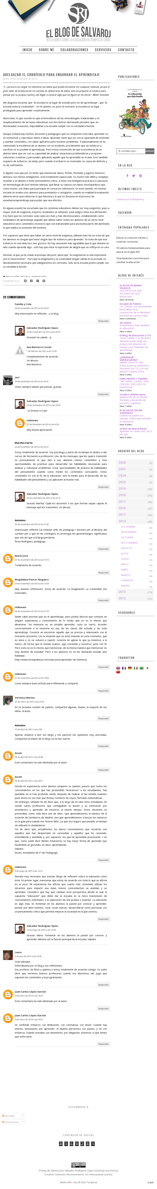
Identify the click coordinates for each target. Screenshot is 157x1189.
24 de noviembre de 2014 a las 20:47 (44, 405)
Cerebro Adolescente (133, 394)
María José (21, 555)
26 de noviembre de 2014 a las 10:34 (32, 583)
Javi (17, 377)
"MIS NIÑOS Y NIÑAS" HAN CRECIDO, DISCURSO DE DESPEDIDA (134, 384)
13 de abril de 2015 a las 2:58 (28, 729)
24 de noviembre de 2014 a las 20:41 (32, 381)
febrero (127, 580)
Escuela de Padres (130, 303)
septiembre (129, 542)
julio (124, 553)
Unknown (32, 420)
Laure (18, 952)
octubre (127, 537)
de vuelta (125, 322)
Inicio (27, 49)
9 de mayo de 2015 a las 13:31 (29, 871)
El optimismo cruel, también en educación (134, 327)
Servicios (103, 49)
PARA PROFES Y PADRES (133, 378)
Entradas (8, 1115)
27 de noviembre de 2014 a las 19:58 (32, 678)
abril (125, 569)
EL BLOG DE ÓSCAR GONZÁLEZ (131, 411)
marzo (126, 575)
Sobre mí (46, 49)
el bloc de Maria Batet (133, 428)
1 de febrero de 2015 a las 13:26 (42, 351)
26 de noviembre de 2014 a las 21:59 (32, 611)
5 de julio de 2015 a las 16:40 (28, 956)
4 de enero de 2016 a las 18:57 (29, 995)
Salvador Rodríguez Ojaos (42, 327)
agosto (126, 548)
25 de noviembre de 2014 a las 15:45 (32, 524)
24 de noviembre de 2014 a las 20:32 (32, 308)
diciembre (128, 526)
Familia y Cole (23, 304)
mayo (125, 564)
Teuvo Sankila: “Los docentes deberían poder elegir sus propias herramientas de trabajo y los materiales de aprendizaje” (135, 344)
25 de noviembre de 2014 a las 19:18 (32, 559)
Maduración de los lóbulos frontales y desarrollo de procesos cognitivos (134, 400)
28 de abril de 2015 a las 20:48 (29, 757)
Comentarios (10, 1122)
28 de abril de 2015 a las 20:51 (29, 780)
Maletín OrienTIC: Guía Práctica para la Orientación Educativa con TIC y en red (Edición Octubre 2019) (134, 367)
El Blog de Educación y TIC (135, 335)
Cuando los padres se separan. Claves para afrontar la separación (135, 418)
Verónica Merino (25, 697)
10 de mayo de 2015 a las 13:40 (41, 930)
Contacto (126, 49)
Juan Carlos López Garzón (30, 991)
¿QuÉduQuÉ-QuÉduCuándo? (129, 358)
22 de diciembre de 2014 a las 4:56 (43, 424)
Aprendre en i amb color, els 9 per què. (136, 433)
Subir (151, 1182)
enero (125, 585)
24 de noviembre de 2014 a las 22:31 (44, 498)
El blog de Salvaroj (49, 1170)
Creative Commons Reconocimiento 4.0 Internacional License (78, 1174)
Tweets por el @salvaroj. (130, 199)
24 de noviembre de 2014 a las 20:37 (44, 332)
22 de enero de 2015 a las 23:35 (29, 701)
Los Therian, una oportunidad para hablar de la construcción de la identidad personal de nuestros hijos (135, 311)
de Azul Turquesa (87, 1182)
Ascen (18, 753)
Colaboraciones (74, 49)
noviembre (129, 532)
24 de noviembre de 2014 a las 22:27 (32, 446)
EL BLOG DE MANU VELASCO (131, 287)
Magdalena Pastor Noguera (32, 579)
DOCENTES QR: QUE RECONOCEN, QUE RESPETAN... (131, 293)
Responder (103, 321)
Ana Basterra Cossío (39, 347)
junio (125, 558)
